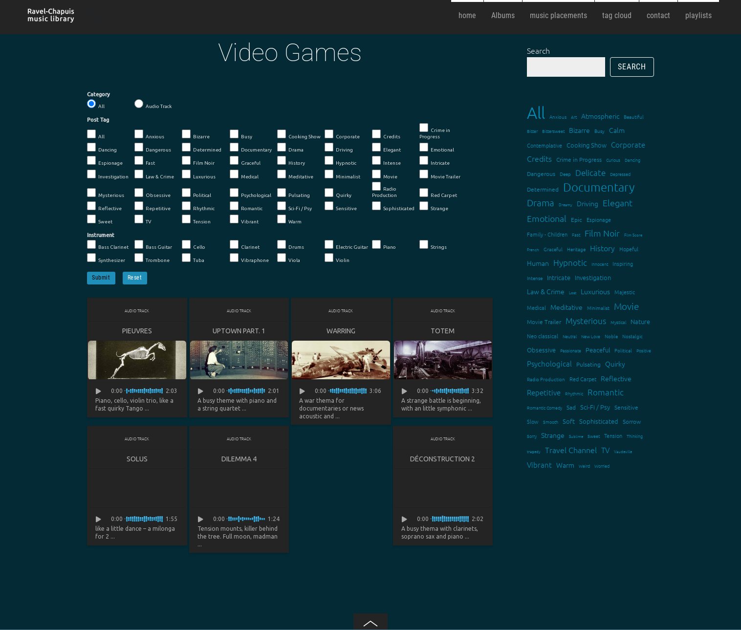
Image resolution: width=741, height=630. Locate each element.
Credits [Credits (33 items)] (539, 158)
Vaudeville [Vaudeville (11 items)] (623, 451)
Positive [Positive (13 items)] (643, 350)
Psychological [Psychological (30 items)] (549, 363)
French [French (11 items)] (533, 249)
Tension (196, 219)
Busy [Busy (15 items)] (599, 130)
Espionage (105, 161)
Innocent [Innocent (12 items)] (599, 263)
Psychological (250, 193)
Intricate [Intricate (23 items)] (558, 277)
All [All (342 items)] (536, 112)
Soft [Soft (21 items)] (569, 421)
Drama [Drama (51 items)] (540, 202)
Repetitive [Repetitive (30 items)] (544, 392)
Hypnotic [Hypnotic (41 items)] (570, 262)
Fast (144, 161)
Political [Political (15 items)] (623, 350)
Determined (201, 147)
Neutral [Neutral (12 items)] (570, 336)
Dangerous (152, 147)
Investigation (108, 174)
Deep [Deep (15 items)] (565, 173)
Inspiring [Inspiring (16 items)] (622, 263)
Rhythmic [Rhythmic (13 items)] (574, 393)
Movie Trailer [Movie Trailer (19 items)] (544, 322)
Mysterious (105, 193)
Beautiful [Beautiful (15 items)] (634, 116)
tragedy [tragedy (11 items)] (534, 451)
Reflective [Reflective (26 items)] (616, 378)
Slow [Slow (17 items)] (533, 421)
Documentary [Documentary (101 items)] (598, 187)
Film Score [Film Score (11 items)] (633, 235)
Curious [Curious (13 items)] (613, 159)
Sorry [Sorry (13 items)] (532, 435)
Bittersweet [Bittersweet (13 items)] (553, 130)
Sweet (99, 219)
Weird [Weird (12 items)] (584, 465)
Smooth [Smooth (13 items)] (550, 421)
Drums (290, 245)
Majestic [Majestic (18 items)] (624, 292)
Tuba (193, 258)
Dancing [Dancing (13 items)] (632, 159)
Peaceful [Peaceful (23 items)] (598, 349)
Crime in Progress (434, 131)
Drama (290, 147)
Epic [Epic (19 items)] (576, 219)
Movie (384, 174)
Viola (288, 258)
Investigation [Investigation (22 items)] (593, 277)
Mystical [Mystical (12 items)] (618, 322)
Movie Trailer (439, 174)
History (291, 161)
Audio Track (153, 104)
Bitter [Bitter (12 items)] (532, 130)
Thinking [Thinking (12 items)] (635, 435)
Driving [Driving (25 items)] (587, 203)
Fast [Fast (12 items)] (576, 234)
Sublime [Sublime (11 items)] (576, 436)
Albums (503, 15)
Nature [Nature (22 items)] (640, 321)
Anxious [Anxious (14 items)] (558, 116)
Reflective (104, 206)
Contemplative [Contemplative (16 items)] (544, 145)
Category (98, 94)
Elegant (386, 147)
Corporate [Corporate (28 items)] (628, 144)
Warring (341, 331)
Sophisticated (393, 206)
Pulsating (293, 193)
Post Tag (98, 119)
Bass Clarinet (108, 245)
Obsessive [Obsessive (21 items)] (541, 349)
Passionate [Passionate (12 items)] (570, 350)
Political (196, 193)
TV (143, 219)
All (96, 104)
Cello (193, 245)
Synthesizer (106, 258)
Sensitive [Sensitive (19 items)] (626, 407)
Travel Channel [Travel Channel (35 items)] (571, 449)
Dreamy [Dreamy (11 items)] (565, 204)
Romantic (246, 206)
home (467, 15)
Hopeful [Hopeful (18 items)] (628, 249)
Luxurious (199, 174)
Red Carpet (438, 193)
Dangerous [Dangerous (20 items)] (541, 173)
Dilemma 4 (239, 459)
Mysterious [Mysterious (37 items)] (586, 320)
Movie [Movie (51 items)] (626, 306)
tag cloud (617, 15)
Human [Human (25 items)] (538, 263)
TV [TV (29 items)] (605, 450)
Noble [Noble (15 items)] (611, 336)
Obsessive (152, 193)
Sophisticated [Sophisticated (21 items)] (598, 421)
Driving (339, 147)
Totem (443, 331)
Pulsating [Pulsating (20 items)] (588, 364)
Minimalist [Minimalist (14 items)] (598, 307)
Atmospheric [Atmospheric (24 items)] (600, 116)
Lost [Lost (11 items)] (572, 292)
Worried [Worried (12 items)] (602, 465)
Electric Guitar (346, 245)
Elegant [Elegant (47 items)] (617, 202)
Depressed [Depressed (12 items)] (620, 173)
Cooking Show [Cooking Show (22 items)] (587, 145)
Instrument (100, 235)
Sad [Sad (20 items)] (571, 407)
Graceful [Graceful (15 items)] (553, 249)
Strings (433, 245)
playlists (698, 15)
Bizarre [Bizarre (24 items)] (579, 130)
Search (538, 50)
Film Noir (198, 161)
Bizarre (196, 134)
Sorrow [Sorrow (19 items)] (632, 421)
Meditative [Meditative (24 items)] (566, 307)
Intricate (434, 161)
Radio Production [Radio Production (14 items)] (546, 379)
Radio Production (384, 190)
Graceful (245, 161)
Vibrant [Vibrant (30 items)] (539, 464)
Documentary (251, 147)
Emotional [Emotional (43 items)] (547, 218)
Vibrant (244, 219)
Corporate (342, 134)
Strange (433, 206)
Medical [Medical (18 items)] (536, 307)
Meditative (295, 174)
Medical (244, 174)
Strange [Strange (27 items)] (553, 435)
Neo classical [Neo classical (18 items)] (542, 336)
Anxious (149, 134)
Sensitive (341, 206)
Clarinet (245, 245)
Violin (337, 258)
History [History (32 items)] (602, 247)
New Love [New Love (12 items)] (590, 336)
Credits (386, 134)
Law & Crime (154, 174)
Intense (386, 161)
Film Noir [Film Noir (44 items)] (602, 233)
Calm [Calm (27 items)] (617, 130)
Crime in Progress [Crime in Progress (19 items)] (579, 159)
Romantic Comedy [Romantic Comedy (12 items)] (544, 407)
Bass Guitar (153, 245)
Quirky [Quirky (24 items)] (615, 364)
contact (658, 15)
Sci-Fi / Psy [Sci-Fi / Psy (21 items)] (595, 407)
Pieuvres (137, 331)
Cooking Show (299, 134)
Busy (241, 134)
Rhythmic (198, 206)
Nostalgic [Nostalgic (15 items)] (632, 336)
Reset (135, 277)
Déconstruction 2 (442, 459)
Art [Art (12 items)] (574, 116)
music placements (558, 15)
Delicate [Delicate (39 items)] (590, 172)
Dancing (102, 147)
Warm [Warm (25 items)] (565, 465)
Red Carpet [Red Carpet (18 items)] (582, 379)
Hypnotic (340, 161)
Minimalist (342, 174)
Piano (384, 245)
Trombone (152, 258)
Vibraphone (249, 258)
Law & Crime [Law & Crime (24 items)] (546, 291)
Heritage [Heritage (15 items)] (576, 249)
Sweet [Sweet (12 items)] (594, 435)
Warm (289, 219)
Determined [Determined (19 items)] (543, 189)
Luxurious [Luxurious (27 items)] (595, 291)
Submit (101, 277)
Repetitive (152, 206)
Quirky (338, 193)
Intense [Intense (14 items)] (535, 278)
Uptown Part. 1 (239, 331)
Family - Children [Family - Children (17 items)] (547, 234)
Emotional (436, 147)
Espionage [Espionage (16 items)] (599, 219)
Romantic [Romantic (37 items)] (606, 392)
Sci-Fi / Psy (294, 206)
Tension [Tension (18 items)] (613, 435)
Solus (137, 459)
